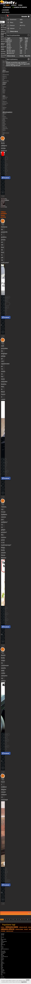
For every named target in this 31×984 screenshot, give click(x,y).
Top (6, 5)
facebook (3, 931)
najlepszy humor (19, 929)
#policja (4, 737)
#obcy (4, 465)
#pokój (4, 462)
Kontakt (2, 976)
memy (4, 95)
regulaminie (24, 982)
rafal (9, 46)
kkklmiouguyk (10, 64)
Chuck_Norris (11, 52)
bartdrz (8, 65)
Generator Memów (19, 7)
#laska (4, 310)
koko (9, 43)
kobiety (2, 927)
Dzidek (8, 62)
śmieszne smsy (9, 931)
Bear (9, 44)
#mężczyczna (6, 881)
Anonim (10, 40)
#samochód (5, 734)
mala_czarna (11, 50)
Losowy (14, 5)
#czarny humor (4, 303)
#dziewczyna (6, 297)
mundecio (24, 62)
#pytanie (5, 614)
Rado (9, 49)
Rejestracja (5, 12)
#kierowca (5, 740)
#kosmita (5, 471)
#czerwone (5, 746)
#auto (4, 743)
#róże (4, 875)
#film (4, 459)
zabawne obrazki (23, 927)
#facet (4, 869)
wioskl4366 (14, 62)
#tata (4, 616)
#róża (4, 878)
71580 (21, 22)
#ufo (4, 468)
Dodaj (20, 5)
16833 (21, 19)
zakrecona (11, 53)
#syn (4, 611)
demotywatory (7, 112)
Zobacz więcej (14, 31)
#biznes (4, 170)
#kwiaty (4, 872)
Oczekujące (7, 7)
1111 (16, 64)
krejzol (10, 41)
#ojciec (4, 608)
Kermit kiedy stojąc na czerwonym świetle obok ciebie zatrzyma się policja (5, 668)
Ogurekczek (16, 65)
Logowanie (5, 10)
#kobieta (5, 300)
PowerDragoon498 (24, 64)
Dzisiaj (21, 56)
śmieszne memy (11, 927)
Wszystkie (27, 56)
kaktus (10, 47)
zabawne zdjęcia (7, 929)
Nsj (12, 65)
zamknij (27, 979)
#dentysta (5, 307)
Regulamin (3, 978)
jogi (19, 62)
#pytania (5, 619)
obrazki (26, 929)
